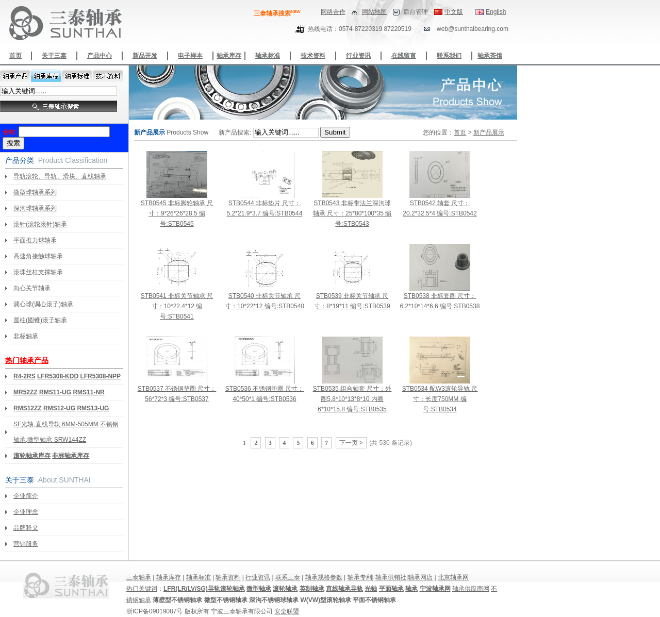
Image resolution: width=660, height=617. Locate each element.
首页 (15, 55)
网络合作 (333, 11)
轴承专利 (360, 577)
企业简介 (25, 495)
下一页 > (351, 442)
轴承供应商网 (470, 588)
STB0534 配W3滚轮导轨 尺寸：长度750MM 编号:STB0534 (440, 399)
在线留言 (403, 55)
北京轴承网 (453, 577)
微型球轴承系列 (35, 192)
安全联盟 (286, 611)
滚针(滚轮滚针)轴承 (40, 224)
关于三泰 (54, 55)
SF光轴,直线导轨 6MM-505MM (55, 424)
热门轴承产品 (26, 360)
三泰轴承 (138, 577)
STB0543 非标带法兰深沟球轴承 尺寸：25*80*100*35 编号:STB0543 (352, 213)
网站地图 (374, 11)
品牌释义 (25, 527)
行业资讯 (358, 55)
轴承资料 (228, 577)
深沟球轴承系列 (35, 208)
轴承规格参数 (323, 577)
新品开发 (145, 55)
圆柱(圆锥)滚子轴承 (40, 320)
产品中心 (99, 55)
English (496, 11)
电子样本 (190, 55)
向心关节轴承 (32, 288)
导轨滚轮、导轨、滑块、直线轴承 (59, 176)
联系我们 (449, 55)
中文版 (453, 11)
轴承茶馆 (489, 55)
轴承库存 (229, 55)
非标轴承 (25, 336)
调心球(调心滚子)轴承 (43, 304)
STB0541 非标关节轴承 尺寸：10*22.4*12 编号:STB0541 (177, 306)
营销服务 (25, 543)
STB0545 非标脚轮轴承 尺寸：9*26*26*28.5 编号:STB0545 (177, 213)
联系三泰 (287, 577)
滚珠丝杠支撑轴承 (38, 272)
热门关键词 (141, 588)
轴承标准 (267, 55)
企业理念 (25, 511)
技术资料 (313, 55)
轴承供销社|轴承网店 (404, 577)
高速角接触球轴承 (38, 256)
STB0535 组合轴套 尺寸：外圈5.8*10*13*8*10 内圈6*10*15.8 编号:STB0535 (352, 399)
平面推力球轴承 (35, 240)
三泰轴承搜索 (277, 13)
